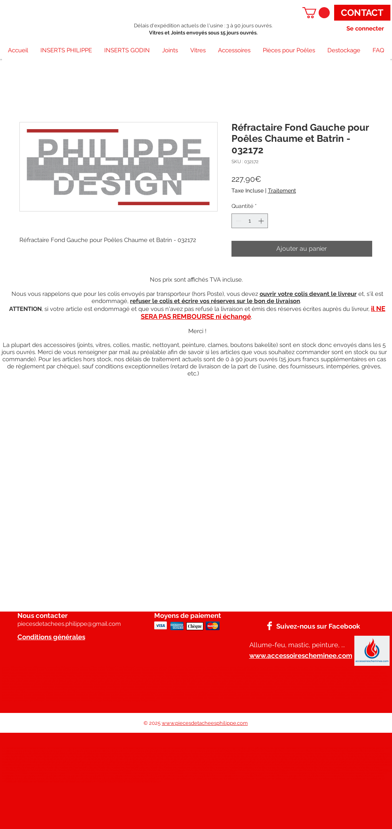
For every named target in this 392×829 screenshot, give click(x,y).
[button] (316, 12)
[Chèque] (194, 626)
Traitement (282, 190)
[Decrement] (238, 221)
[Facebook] (269, 625)
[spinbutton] (250, 221)
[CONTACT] (362, 13)
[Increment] (262, 221)
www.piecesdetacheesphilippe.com (205, 723)
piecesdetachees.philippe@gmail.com (69, 623)
